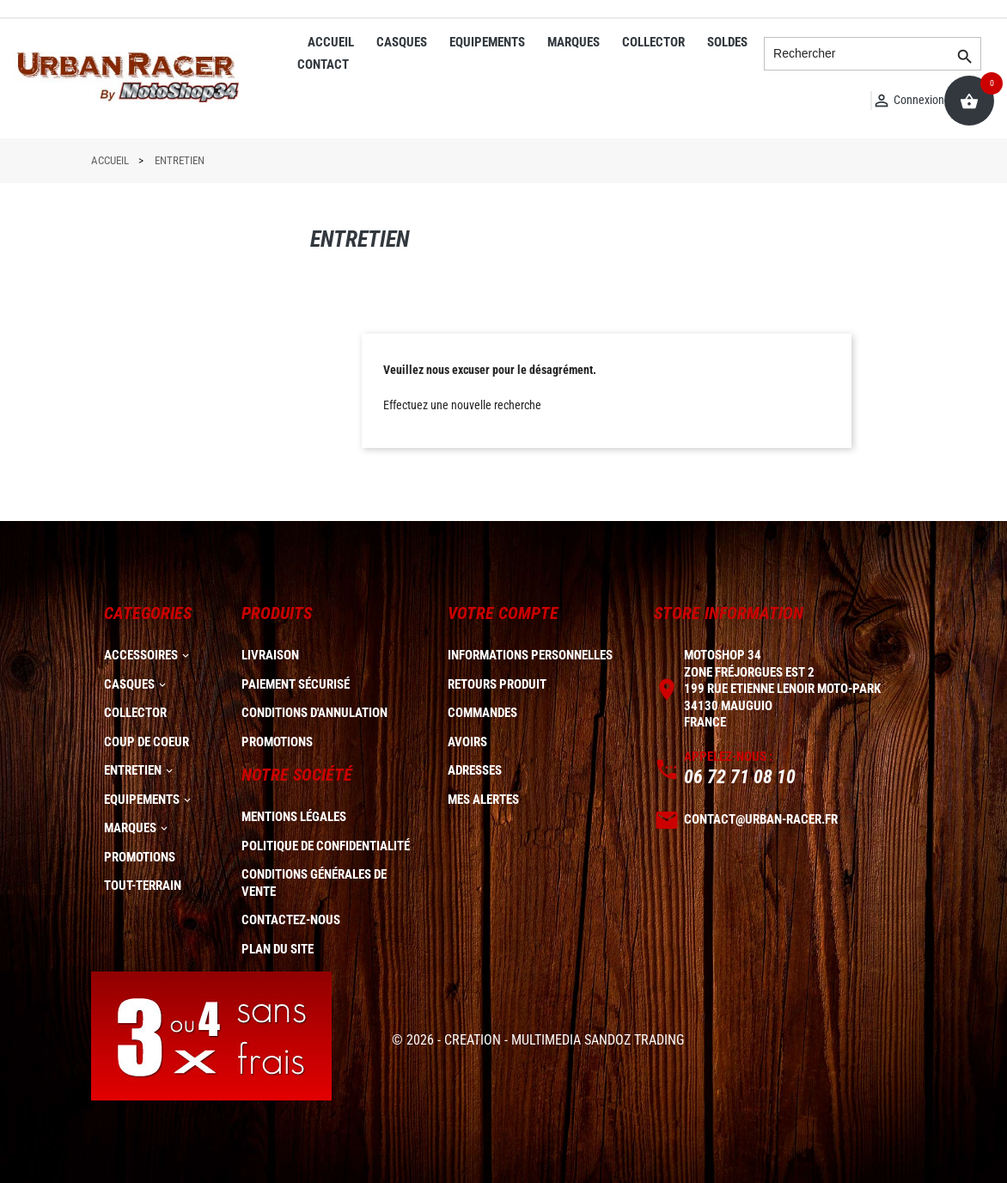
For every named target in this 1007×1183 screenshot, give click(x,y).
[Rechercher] (872, 54)
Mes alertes (483, 799)
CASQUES (401, 42)
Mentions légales (293, 816)
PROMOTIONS (139, 857)
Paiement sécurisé (295, 684)
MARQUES (573, 42)
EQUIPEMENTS (487, 42)
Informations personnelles (530, 655)
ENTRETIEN (133, 770)
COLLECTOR (653, 42)
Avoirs (467, 742)
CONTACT (323, 64)
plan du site (277, 949)
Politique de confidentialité (325, 846)
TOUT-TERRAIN (142, 885)
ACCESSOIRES (141, 655)
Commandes (482, 712)
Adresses (475, 770)
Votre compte (503, 613)
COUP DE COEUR (146, 742)
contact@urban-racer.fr (761, 819)
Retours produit (497, 684)
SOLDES (727, 42)
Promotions (277, 742)
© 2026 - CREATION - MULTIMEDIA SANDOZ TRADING (538, 1040)
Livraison (270, 655)
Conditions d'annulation (314, 712)
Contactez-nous (290, 920)
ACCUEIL (331, 42)
